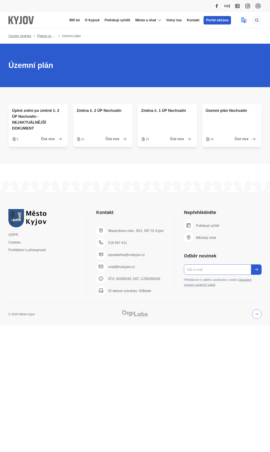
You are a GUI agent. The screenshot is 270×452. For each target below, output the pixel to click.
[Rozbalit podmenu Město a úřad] (159, 20)
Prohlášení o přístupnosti (27, 250)
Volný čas (174, 20)
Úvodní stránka (19, 36)
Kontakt (193, 20)
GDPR (13, 235)
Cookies (14, 242)
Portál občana (217, 20)
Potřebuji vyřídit (117, 20)
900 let (74, 20)
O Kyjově (92, 20)
